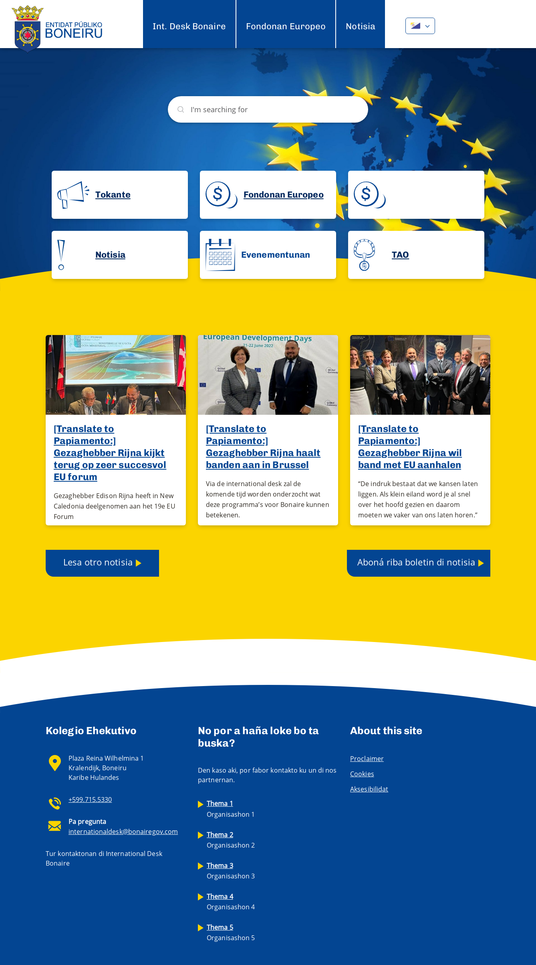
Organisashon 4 (231, 901)
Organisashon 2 (231, 840)
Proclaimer (367, 758)
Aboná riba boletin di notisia (416, 562)
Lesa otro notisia (98, 562)
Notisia (360, 26)
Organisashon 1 (231, 808)
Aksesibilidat (369, 789)
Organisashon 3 (231, 870)
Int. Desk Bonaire (189, 26)
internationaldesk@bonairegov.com (123, 831)
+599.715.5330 (90, 799)
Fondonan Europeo (286, 26)
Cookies (362, 773)
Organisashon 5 (231, 932)
